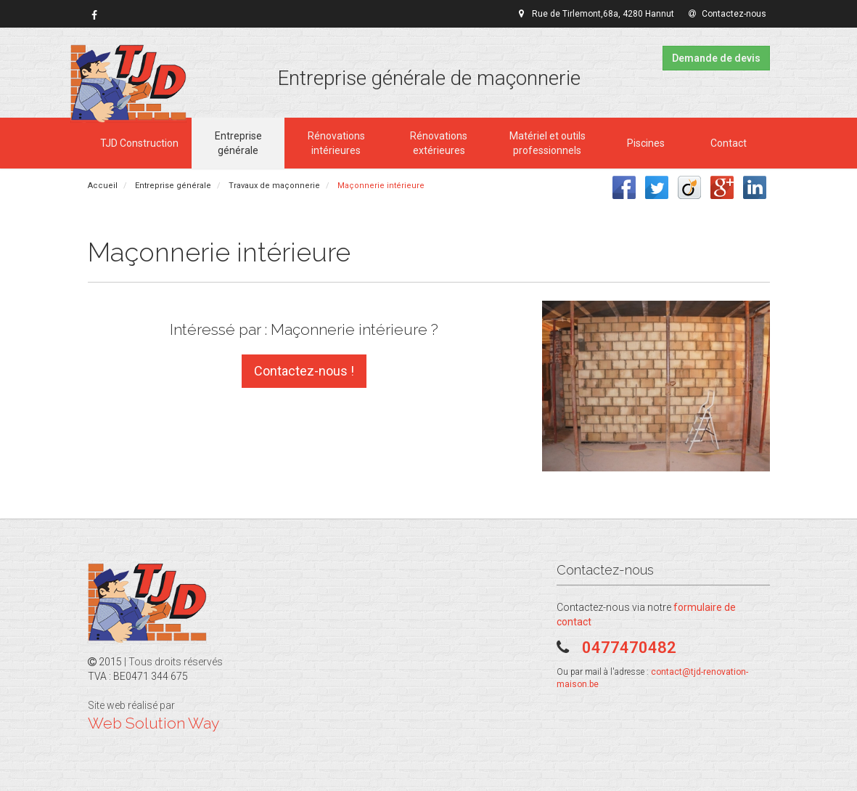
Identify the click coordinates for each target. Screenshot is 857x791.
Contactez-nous (727, 14)
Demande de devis (716, 58)
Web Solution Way (153, 723)
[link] (94, 15)
